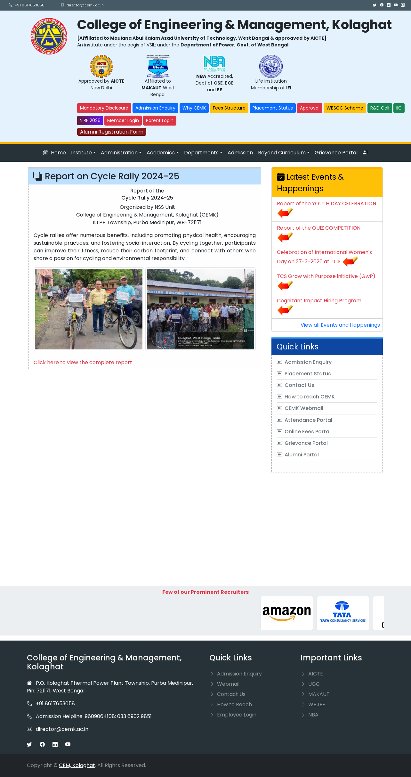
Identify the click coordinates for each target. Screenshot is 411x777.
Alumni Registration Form (111, 131)
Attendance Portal (304, 420)
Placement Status (273, 108)
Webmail (224, 684)
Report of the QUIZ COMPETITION (318, 228)
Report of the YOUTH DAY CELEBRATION (326, 203)
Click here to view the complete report (83, 362)
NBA (309, 714)
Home (54, 152)
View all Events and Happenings (340, 325)
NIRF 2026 (90, 120)
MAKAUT (315, 694)
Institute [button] (81, 152)
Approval (309, 108)
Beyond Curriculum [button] (282, 152)
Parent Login (159, 120)
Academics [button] (161, 152)
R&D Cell (379, 108)
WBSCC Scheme (344, 108)
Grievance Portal (336, 152)
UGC (310, 684)
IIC (399, 108)
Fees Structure (229, 108)
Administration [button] (119, 152)
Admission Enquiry (155, 108)
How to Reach (230, 704)
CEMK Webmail (300, 408)
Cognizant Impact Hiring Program (319, 300)
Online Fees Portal (304, 432)
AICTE (312, 673)
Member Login (123, 120)
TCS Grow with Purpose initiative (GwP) (326, 276)
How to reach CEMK (306, 397)
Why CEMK (194, 108)
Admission (240, 152)
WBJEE (313, 704)
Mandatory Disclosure (104, 108)
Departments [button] (201, 152)
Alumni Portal (298, 455)
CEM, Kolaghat (77, 765)
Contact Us (295, 385)
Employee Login (232, 714)
